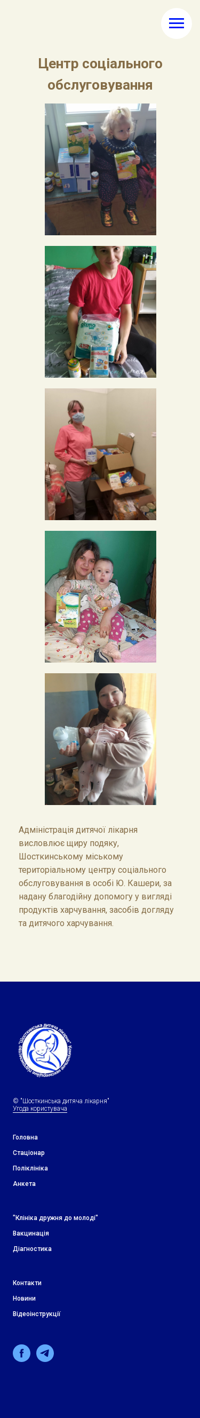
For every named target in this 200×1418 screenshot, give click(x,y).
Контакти (27, 1283)
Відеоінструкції (37, 1314)
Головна (25, 1137)
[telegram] (45, 1359)
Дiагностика (32, 1249)
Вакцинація (31, 1233)
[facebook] (21, 1359)
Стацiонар (29, 1153)
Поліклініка (30, 1168)
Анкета (24, 1184)
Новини (24, 1298)
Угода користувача (40, 1108)
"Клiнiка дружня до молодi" (55, 1218)
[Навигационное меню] (176, 23)
